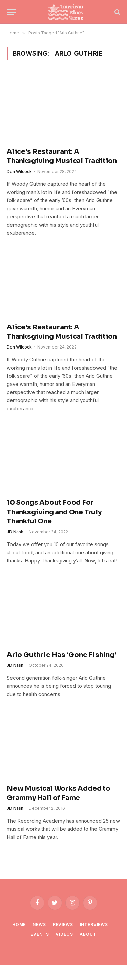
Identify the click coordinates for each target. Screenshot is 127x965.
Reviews (63, 924)
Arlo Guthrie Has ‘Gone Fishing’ (62, 654)
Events (39, 934)
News (39, 924)
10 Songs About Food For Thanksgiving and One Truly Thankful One (54, 511)
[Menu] (11, 12)
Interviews (94, 924)
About (88, 934)
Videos (64, 934)
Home (19, 924)
